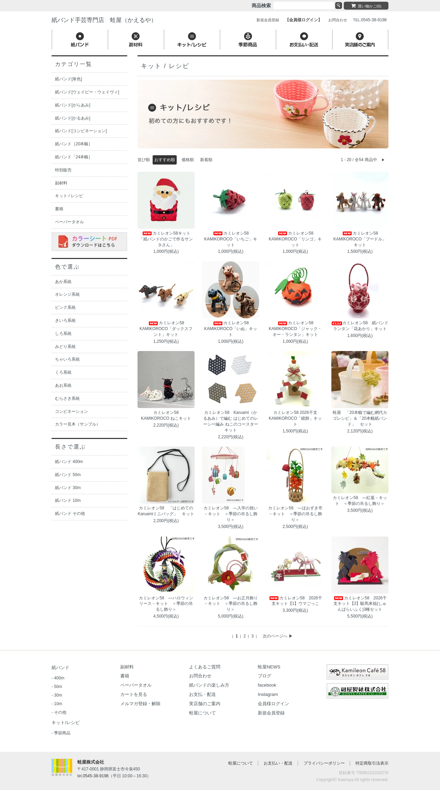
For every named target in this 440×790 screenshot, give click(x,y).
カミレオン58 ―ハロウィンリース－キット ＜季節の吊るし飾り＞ (166, 604)
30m (58, 695)
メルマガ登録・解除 (140, 703)
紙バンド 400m (69, 461)
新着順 (206, 159)
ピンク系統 (65, 307)
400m (59, 678)
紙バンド (60, 667)
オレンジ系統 (67, 294)
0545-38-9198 (96, 776)
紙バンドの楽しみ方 (209, 685)
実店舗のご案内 (204, 703)
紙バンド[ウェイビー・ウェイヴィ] (87, 92)
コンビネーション (71, 411)
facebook (267, 685)
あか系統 (63, 281)
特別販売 (63, 170)
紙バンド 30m (68, 487)
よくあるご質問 (204, 666)
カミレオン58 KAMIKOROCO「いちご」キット (230, 239)
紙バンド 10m (68, 500)
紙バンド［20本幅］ (73, 144)
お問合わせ (200, 675)
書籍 (59, 208)
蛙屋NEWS (269, 666)
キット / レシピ (69, 195)
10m (58, 703)
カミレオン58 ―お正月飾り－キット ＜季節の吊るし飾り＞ (230, 604)
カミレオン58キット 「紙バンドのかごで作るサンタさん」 (167, 239)
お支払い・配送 (278, 763)
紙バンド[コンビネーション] (81, 130)
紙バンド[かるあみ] (72, 118)
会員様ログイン (273, 703)
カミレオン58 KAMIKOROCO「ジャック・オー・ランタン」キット (295, 328)
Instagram (268, 694)
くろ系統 (63, 372)
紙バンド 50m (68, 474)
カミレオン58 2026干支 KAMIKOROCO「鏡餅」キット (295, 418)
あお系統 (63, 385)
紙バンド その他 (70, 513)
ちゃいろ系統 (67, 359)
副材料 (61, 183)
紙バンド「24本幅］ (73, 157)
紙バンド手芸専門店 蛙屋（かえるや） (104, 20)
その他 (60, 712)
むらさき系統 (67, 398)
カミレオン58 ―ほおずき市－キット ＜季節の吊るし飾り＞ (295, 514)
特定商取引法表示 (371, 763)
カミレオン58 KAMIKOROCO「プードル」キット (360, 239)
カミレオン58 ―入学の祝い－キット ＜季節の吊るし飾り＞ (230, 514)
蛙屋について (202, 712)
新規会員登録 (271, 712)
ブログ (264, 675)
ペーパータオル (69, 221)
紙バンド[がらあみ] (72, 105)
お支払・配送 (202, 694)
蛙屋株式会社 (90, 762)
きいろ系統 (65, 320)
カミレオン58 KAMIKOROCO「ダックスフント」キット (166, 328)
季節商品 (62, 733)
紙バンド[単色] (68, 79)
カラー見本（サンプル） (77, 424)
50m (58, 686)
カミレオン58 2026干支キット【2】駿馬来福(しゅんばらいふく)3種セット (360, 604)
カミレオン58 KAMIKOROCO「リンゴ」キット (295, 239)
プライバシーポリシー (324, 763)
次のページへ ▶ (278, 636)
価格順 (188, 159)
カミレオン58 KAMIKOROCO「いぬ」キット (230, 328)
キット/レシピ (66, 722)
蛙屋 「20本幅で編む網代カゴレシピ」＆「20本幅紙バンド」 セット (360, 418)
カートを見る (133, 694)
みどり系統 (65, 346)
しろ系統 (63, 333)
